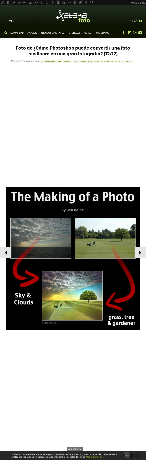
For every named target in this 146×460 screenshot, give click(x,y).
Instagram (135, 33)
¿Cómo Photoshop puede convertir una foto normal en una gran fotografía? (86, 61)
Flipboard (129, 33)
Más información (94, 456)
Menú (12, 21)
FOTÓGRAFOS (102, 32)
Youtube (140, 33)
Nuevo (133, 21)
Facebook (124, 33)
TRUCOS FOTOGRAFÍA (52, 32)
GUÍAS (87, 32)
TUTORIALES (74, 32)
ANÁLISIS (32, 32)
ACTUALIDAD (17, 32)
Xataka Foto (73, 16)
